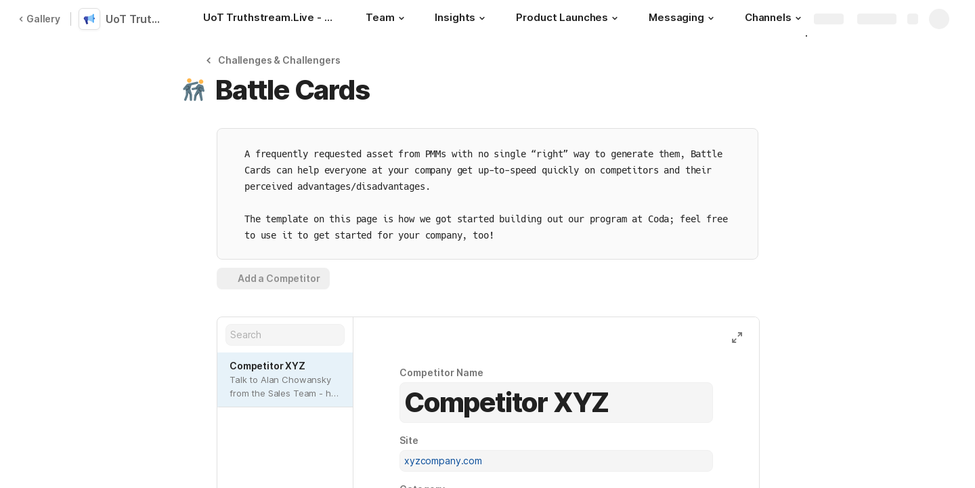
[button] (401, 18)
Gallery (39, 18)
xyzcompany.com (443, 460)
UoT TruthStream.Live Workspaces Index (137, 19)
